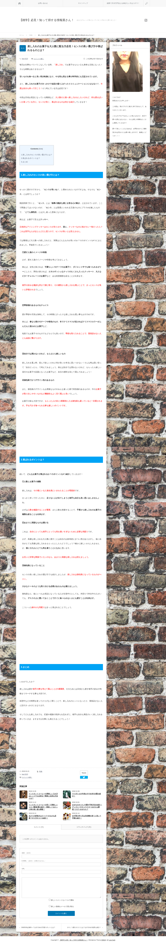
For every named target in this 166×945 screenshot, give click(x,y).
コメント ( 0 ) (39, 827)
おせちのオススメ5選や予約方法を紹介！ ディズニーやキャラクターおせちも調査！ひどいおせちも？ (87, 807)
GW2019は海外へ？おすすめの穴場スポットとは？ (38, 927)
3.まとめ (24, 162)
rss (146, 20)
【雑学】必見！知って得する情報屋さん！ (46, 20)
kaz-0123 (25, 58)
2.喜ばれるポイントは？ (30, 158)
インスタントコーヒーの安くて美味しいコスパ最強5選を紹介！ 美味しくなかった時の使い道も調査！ (43, 807)
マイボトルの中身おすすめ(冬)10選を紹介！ (86, 795)
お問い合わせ (43, 3)
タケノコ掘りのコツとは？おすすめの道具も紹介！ (84, 927)
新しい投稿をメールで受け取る (62, 906)
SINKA (103, 940)
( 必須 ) (26, 853)
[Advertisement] (42, 126)
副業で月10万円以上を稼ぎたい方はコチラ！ (123, 3)
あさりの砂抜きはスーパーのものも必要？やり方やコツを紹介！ (42, 817)
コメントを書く (39, 59)
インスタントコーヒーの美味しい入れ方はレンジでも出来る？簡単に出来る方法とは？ (43, 796)
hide (40, 149)
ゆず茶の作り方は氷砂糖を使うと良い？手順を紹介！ (86, 817)
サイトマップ (83, 3)
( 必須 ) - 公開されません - (33, 861)
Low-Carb (112, 940)
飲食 (40, 771)
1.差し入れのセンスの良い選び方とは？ (36, 155)
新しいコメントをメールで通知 (62, 900)
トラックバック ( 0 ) (84, 827)
